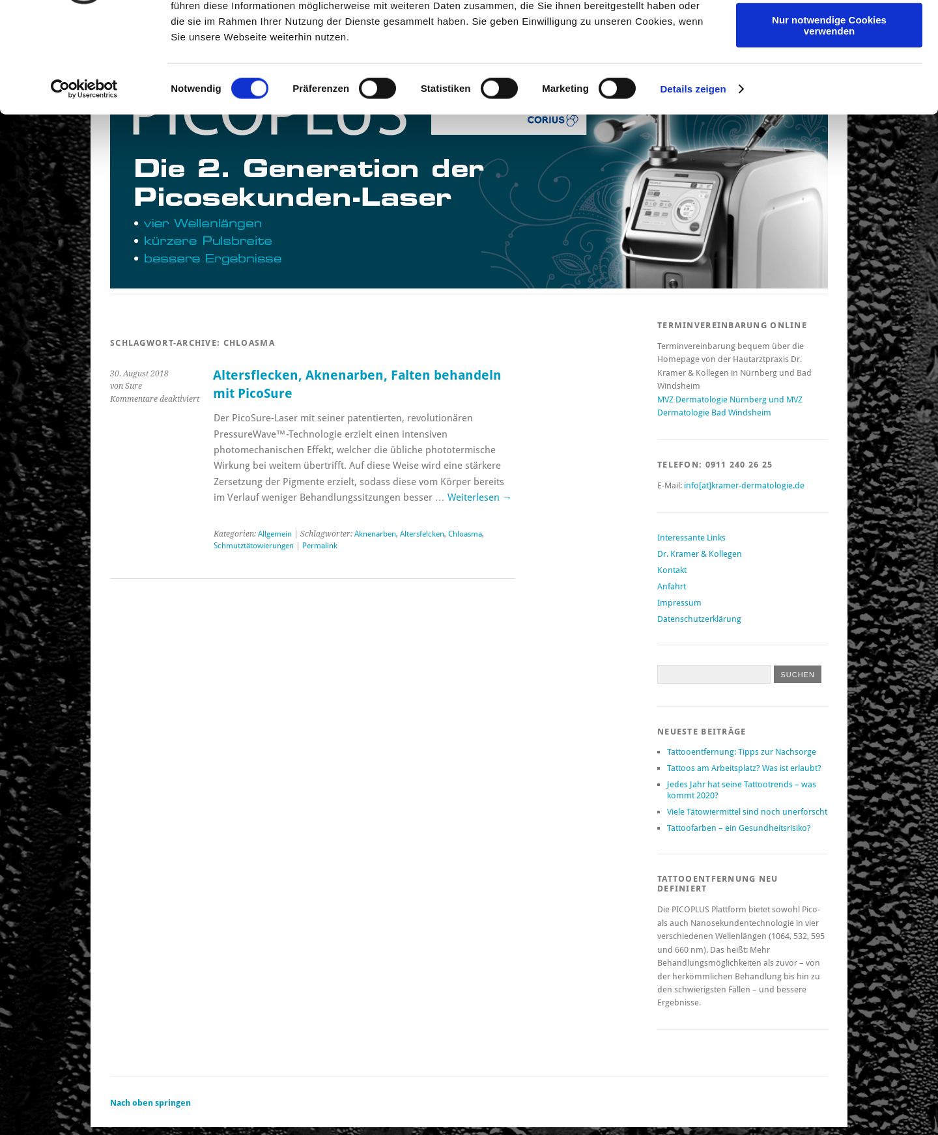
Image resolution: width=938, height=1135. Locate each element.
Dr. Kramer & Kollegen (699, 554)
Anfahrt (671, 586)
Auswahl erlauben (829, 70)
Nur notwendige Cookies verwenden (829, 114)
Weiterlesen (480, 497)
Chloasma (465, 534)
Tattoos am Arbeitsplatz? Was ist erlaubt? (744, 768)
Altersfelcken (422, 534)
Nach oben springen (150, 1103)
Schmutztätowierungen (254, 545)
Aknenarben (375, 534)
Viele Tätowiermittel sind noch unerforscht (747, 812)
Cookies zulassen (829, 32)
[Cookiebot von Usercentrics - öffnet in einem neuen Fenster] (84, 178)
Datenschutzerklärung (699, 619)
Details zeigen (693, 178)
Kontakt (672, 570)
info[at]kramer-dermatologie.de (744, 485)
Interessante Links (691, 537)
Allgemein (275, 534)
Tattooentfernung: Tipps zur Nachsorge (741, 752)
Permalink (319, 545)
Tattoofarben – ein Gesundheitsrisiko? (739, 828)
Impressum (679, 603)
